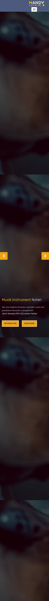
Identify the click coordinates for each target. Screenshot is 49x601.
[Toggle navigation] (34, 9)
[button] (4, 256)
